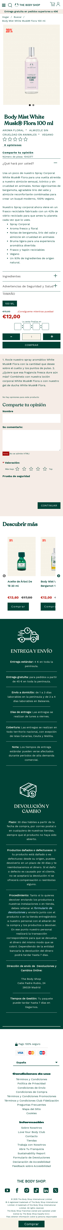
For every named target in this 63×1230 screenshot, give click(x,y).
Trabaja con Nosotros (31, 1144)
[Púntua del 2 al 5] (24, 469)
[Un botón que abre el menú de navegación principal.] (3, 5)
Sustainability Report (31, 1153)
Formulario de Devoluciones (31, 1157)
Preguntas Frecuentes (31, 1104)
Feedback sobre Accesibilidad (31, 1166)
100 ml (9, 303)
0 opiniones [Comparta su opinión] (13, 145)
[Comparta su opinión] (15, 139)
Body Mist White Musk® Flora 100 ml (23, 20)
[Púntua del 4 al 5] (38, 469)
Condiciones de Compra (31, 1091)
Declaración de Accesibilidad (31, 1161)
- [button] (11, 336)
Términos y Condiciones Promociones (31, 1096)
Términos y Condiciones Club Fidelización (31, 1100)
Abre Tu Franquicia (31, 1149)
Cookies (31, 1113)
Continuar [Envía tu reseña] (49, 505)
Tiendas (32, 1140)
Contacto (31, 1136)
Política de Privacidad (31, 1083)
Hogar (5, 17)
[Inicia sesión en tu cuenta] (58, 5)
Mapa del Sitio (31, 1109)
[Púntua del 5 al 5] (45, 469)
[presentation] (28, 491)
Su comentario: (13, 427)
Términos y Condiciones (31, 1079)
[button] (59, 575)
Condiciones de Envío (32, 1087)
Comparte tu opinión (18, 152)
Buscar (18, 17)
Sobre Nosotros (31, 1127)
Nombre (8, 411)
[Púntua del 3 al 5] (31, 469)
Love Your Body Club (31, 1132)
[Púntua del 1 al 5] (17, 469)
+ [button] (52, 336)
